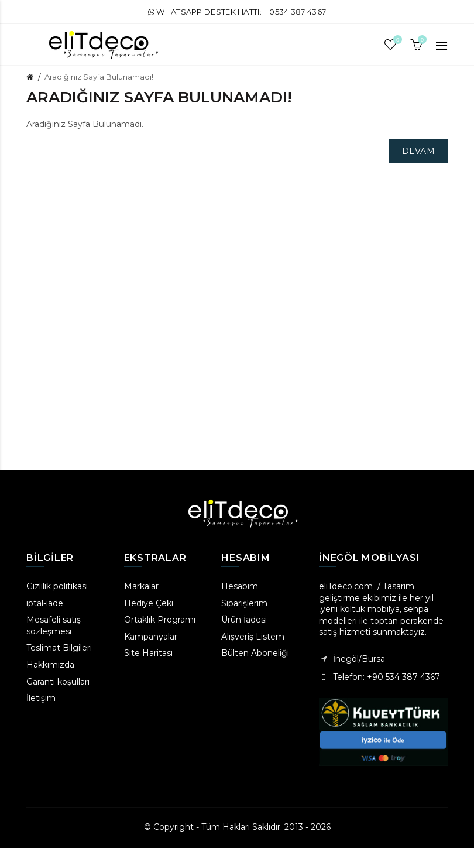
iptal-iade (44, 603)
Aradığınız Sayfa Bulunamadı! (98, 76)
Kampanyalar (150, 636)
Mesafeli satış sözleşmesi (53, 625)
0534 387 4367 (297, 11)
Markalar (141, 586)
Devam (418, 151)
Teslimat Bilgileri (59, 647)
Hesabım (239, 586)
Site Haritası (148, 653)
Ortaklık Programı (159, 619)
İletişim (41, 698)
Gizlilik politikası (57, 586)
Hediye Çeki (148, 603)
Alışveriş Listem (252, 636)
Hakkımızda (50, 664)
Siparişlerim (244, 603)
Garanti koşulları (58, 681)
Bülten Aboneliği (255, 653)
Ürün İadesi (244, 619)
